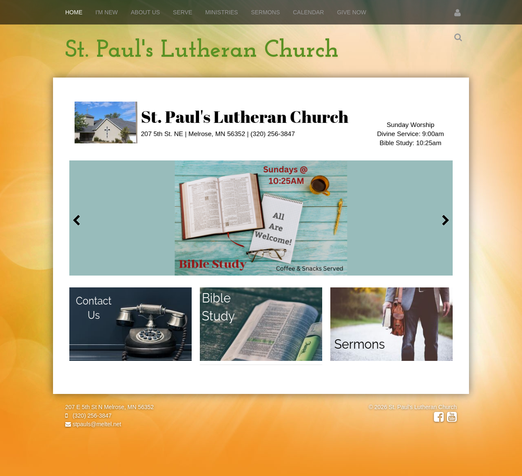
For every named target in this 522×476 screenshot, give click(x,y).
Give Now (351, 12)
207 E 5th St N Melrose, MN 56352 (109, 407)
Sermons (265, 12)
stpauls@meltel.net (93, 424)
